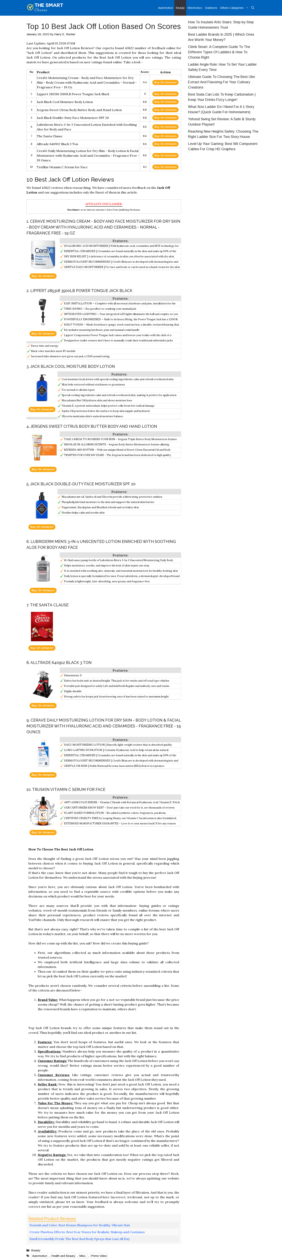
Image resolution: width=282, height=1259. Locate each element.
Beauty (180, 7)
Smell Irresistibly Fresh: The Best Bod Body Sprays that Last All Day (79, 1239)
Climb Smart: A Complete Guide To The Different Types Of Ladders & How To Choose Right (219, 52)
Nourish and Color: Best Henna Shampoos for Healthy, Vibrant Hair (79, 1225)
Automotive (165, 7)
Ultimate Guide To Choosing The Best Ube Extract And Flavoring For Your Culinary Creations (221, 82)
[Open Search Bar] (253, 8)
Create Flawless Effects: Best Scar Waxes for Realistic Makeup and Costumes (87, 1232)
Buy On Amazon (165, 82)
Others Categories (235, 8)
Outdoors (211, 7)
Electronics (195, 7)
